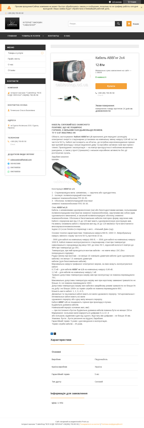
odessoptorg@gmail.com (21, 160)
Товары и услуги (31, 36)
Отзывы (11, 70)
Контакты (53, 36)
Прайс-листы (14, 59)
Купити (111, 86)
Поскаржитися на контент (90, 424)
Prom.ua (85, 422)
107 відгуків (117, 2)
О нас (67, 36)
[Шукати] (118, 23)
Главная (12, 36)
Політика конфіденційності (111, 424)
